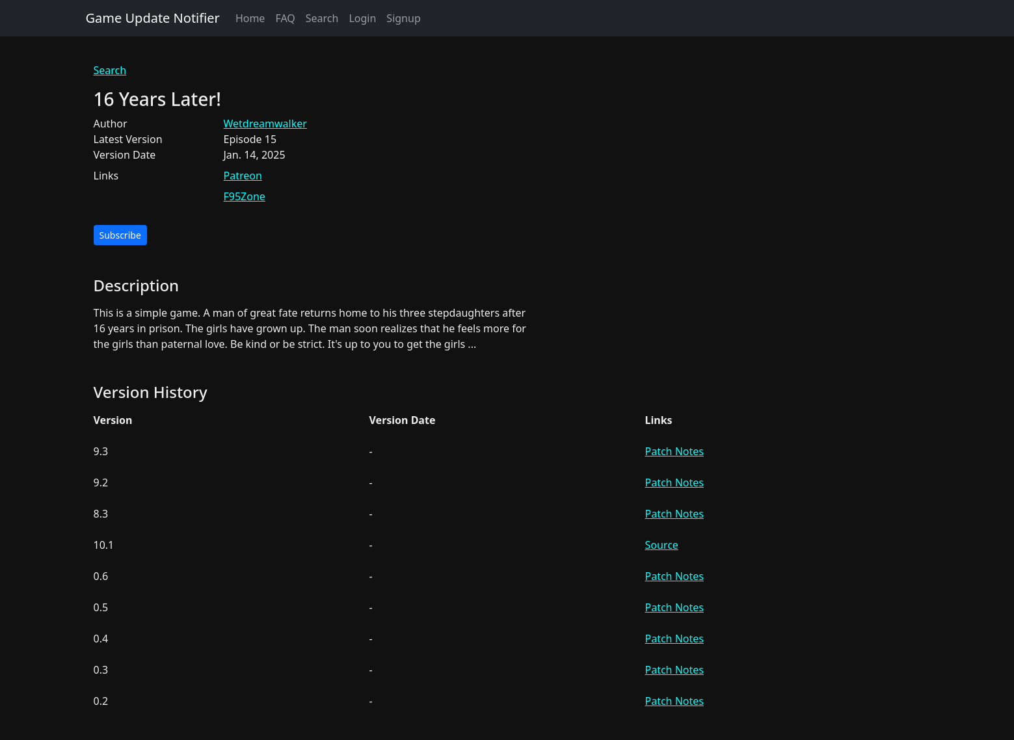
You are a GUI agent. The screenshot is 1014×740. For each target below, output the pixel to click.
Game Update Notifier (153, 18)
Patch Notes (674, 451)
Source (661, 545)
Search (322, 18)
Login (362, 18)
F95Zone (244, 196)
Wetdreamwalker (265, 123)
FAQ (285, 18)
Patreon (243, 175)
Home (250, 18)
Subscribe (120, 235)
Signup (403, 18)
